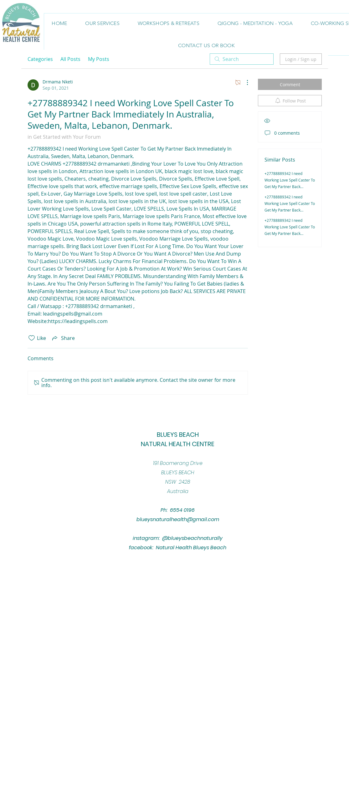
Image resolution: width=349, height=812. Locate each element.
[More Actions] (244, 82)
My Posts (98, 59)
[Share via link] (63, 338)
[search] (242, 59)
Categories (40, 59)
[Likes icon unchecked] (32, 338)
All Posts (70, 59)
